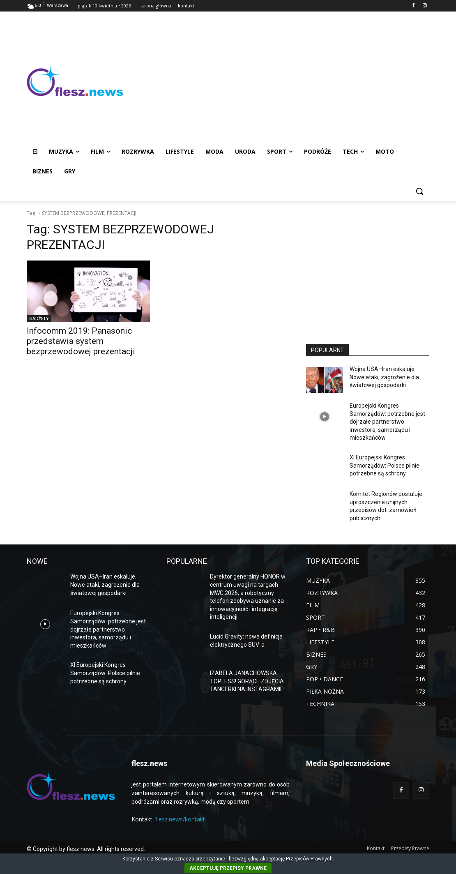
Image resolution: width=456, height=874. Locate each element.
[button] (419, 191)
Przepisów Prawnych (309, 859)
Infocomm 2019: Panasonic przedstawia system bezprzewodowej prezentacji (81, 341)
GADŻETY (38, 318)
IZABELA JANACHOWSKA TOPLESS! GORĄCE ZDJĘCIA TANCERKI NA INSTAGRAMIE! (247, 681)
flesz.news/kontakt (180, 819)
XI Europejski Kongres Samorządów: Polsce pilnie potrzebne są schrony (384, 465)
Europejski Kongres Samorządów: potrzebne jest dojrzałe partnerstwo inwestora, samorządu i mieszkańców (387, 421)
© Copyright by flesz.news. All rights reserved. (86, 849)
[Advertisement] (276, 80)
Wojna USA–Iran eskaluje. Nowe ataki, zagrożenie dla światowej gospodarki (384, 377)
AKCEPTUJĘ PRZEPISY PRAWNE (228, 868)
